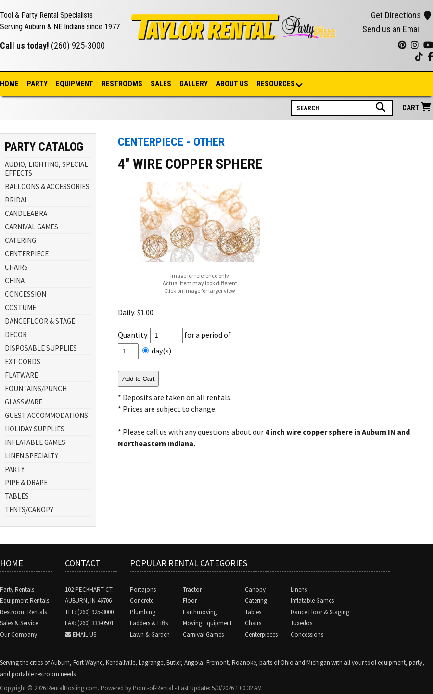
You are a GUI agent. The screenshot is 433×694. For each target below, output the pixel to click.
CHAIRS (16, 267)
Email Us (84, 635)
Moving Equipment (207, 623)
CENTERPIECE (27, 253)
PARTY (15, 469)
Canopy (255, 589)
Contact (83, 562)
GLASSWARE (23, 401)
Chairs (253, 623)
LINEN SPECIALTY (31, 455)
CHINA (15, 280)
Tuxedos (301, 623)
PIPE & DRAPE (26, 482)
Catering (256, 600)
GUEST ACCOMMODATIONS (46, 415)
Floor (190, 600)
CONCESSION (25, 294)
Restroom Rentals (23, 612)
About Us (232, 83)
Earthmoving (200, 612)
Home (9, 83)
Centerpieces (261, 635)
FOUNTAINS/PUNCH (36, 388)
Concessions (307, 635)
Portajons (143, 589)
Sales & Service (19, 623)
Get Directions (401, 15)
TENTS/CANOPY (29, 509)
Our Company (18, 635)
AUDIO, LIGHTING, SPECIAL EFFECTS (46, 168)
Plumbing (142, 612)
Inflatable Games (312, 600)
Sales (161, 83)
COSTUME (20, 307)
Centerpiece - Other (171, 142)
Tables (253, 612)
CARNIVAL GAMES (31, 226)
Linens (299, 589)
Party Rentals (17, 589)
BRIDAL (16, 199)
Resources (276, 84)
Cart (417, 107)
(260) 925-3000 (78, 45)
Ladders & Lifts (149, 623)
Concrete (141, 600)
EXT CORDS (22, 361)
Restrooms (122, 83)
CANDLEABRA (26, 213)
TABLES (17, 496)
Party (37, 83)
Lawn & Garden (150, 635)
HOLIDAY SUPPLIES (34, 428)
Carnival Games (203, 635)
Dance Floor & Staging (320, 612)
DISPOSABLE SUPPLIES (41, 348)
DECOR (16, 334)
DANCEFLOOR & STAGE (40, 321)
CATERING (20, 240)
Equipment (74, 83)
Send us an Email (391, 29)
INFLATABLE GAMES (35, 442)
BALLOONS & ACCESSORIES (47, 186)
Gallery (193, 83)
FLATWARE (21, 374)
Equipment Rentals (24, 600)
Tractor (192, 589)
